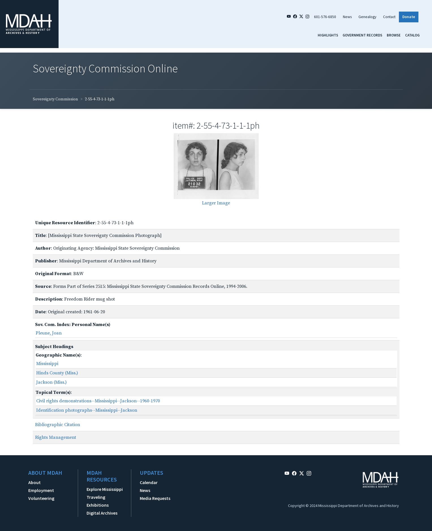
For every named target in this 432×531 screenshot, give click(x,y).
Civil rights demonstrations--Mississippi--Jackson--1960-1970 (98, 401)
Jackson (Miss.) (51, 382)
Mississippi (47, 363)
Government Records (362, 35)
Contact (389, 16)
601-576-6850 (325, 16)
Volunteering (41, 498)
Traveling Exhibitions (98, 501)
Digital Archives (102, 513)
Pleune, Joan (49, 333)
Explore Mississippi (105, 489)
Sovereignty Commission (55, 99)
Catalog (412, 35)
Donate (408, 16)
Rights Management (55, 437)
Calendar (149, 482)
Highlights (328, 35)
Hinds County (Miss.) (57, 373)
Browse (394, 35)
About (34, 482)
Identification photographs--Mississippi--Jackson (86, 410)
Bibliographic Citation (57, 425)
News (347, 16)
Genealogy (367, 16)
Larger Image (216, 203)
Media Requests (155, 498)
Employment (41, 490)
